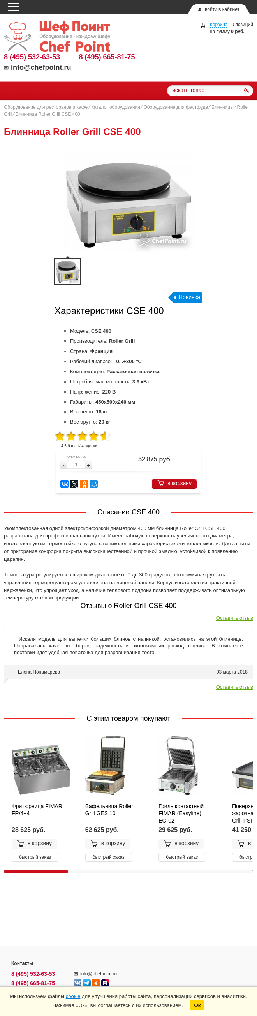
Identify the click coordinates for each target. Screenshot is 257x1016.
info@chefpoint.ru (37, 67)
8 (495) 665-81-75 (107, 57)
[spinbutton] (76, 464)
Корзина (219, 24)
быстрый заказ (35, 857)
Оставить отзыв (234, 618)
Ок (197, 1005)
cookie (73, 996)
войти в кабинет (222, 9)
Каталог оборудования (115, 107)
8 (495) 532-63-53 (32, 57)
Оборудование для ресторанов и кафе (46, 107)
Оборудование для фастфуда (175, 107)
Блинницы (222, 107)
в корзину (174, 483)
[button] (88, 465)
